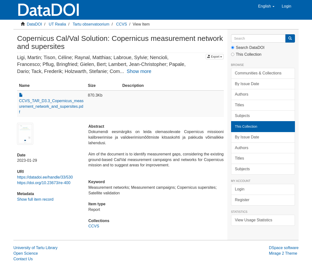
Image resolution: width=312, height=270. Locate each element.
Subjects (242, 116)
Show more (139, 71)
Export (214, 56)
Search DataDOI (247, 47)
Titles (239, 105)
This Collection (246, 54)
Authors (241, 94)
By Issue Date (247, 84)
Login (239, 189)
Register (242, 200)
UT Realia (57, 24)
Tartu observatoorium (91, 24)
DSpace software (284, 248)
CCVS (121, 24)
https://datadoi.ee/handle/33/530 (45, 177)
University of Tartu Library (35, 248)
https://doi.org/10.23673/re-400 (43, 183)
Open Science (25, 253)
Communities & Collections (258, 73)
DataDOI (34, 24)
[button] (266, 6)
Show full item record (35, 199)
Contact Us (23, 259)
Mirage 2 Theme (283, 253)
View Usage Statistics (254, 220)
